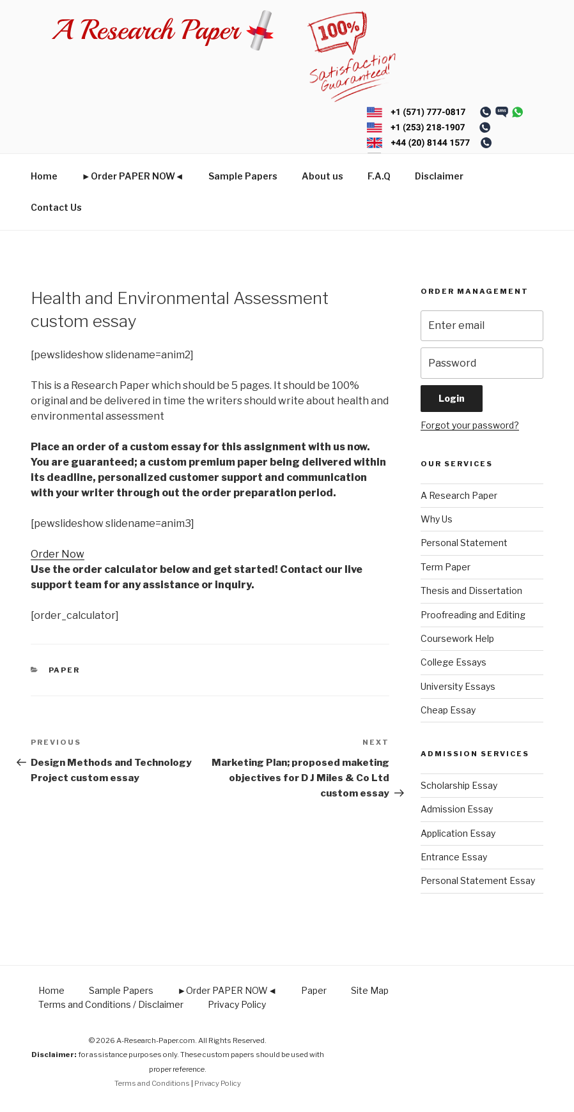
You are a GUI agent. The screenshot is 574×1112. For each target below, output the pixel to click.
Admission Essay (457, 809)
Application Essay (458, 833)
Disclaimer (439, 176)
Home (44, 176)
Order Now (57, 554)
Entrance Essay (454, 856)
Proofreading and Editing (473, 614)
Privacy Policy (237, 1004)
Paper (65, 670)
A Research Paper (459, 495)
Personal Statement (464, 542)
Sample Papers (242, 176)
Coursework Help (457, 638)
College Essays (453, 662)
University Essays (458, 686)
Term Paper (445, 566)
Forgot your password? (470, 425)
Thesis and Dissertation (471, 590)
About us (322, 176)
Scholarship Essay (459, 785)
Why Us (437, 519)
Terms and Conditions (152, 1083)
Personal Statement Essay (478, 880)
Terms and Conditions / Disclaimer (110, 1004)
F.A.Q (379, 176)
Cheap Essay (448, 710)
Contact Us (56, 207)
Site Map (370, 990)
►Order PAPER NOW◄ (133, 176)
